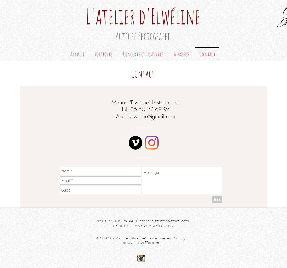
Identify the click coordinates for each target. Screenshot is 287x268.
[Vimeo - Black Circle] (135, 143)
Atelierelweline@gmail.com (145, 116)
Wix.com (152, 243)
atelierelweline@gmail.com (164, 221)
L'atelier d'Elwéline (142, 16)
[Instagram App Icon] (141, 258)
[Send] (217, 199)
